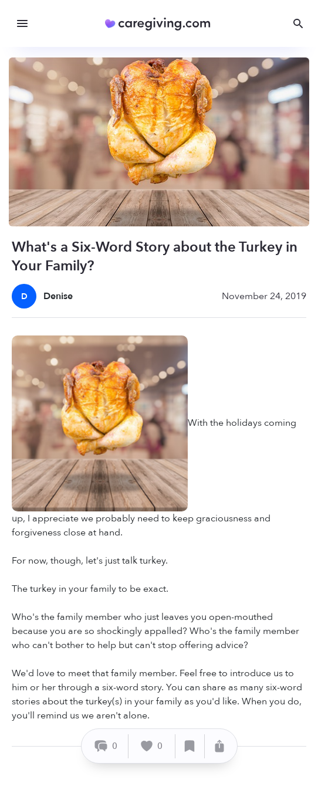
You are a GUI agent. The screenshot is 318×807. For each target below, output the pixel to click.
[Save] (190, 746)
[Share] (219, 746)
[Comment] (106, 746)
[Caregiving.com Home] (161, 23)
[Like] (151, 746)
